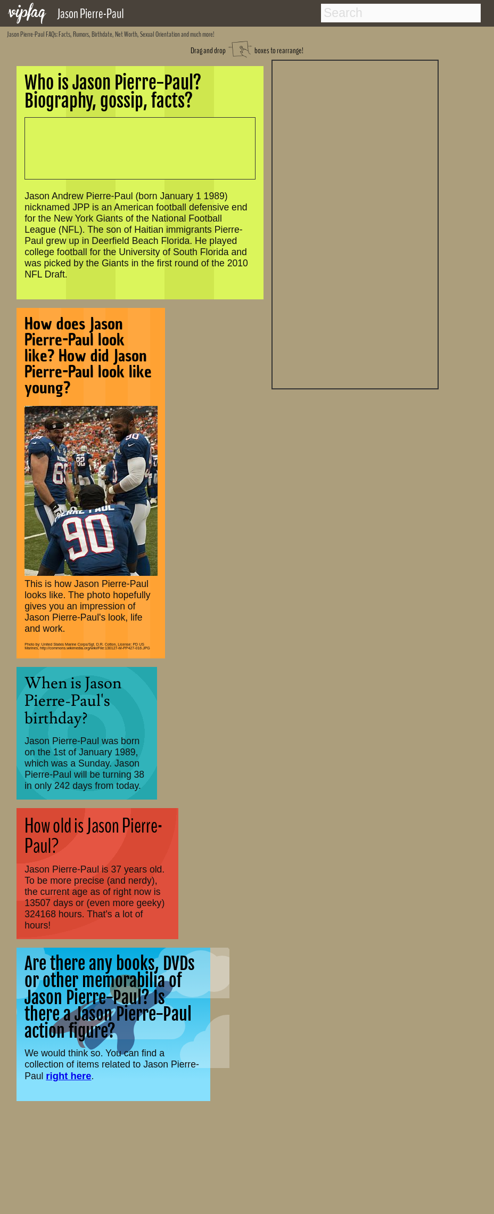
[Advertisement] (355, 223)
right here (68, 1075)
